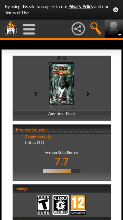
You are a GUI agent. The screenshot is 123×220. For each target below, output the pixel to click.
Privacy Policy (80, 6)
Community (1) (38, 136)
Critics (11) (34, 142)
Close (115, 9)
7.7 (62, 161)
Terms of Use (17, 12)
